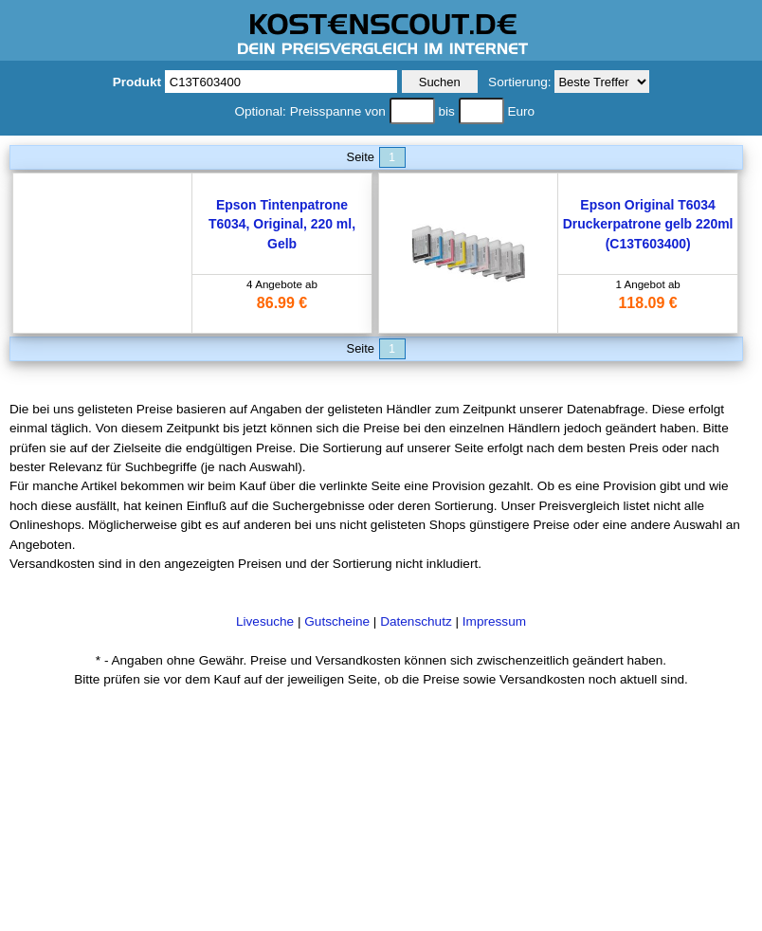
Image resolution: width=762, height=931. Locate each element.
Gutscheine (337, 621)
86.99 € (282, 303)
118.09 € (647, 303)
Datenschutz (416, 621)
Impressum (494, 621)
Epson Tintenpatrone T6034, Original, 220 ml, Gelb (282, 224)
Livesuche (265, 621)
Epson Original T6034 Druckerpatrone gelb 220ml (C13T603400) (648, 224)
